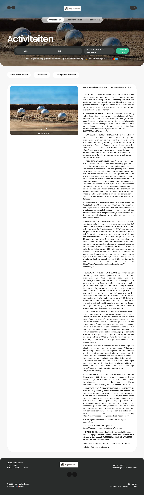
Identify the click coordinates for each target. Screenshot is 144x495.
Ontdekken (55, 19)
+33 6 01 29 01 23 (117, 465)
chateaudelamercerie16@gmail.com (98, 384)
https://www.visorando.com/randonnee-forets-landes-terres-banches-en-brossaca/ (106, 151)
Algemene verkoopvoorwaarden (123, 486)
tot (59, 51)
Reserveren (94, 19)
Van (26, 51)
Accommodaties (75, 19)
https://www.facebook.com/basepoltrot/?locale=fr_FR (106, 416)
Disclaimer (132, 484)
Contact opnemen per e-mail (123, 468)
